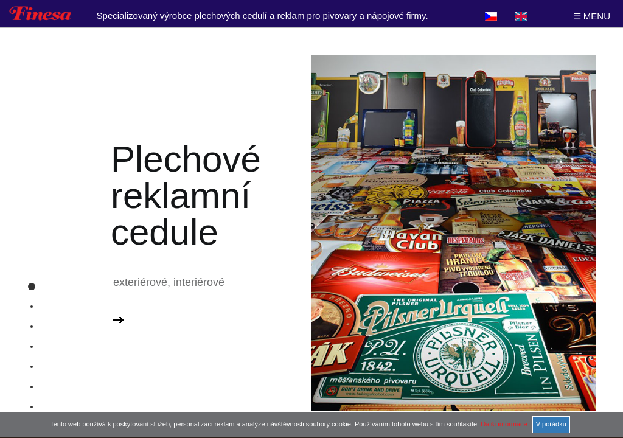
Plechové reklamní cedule (186, 195)
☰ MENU (591, 16)
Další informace (504, 424)
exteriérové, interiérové (168, 282)
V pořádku (551, 424)
